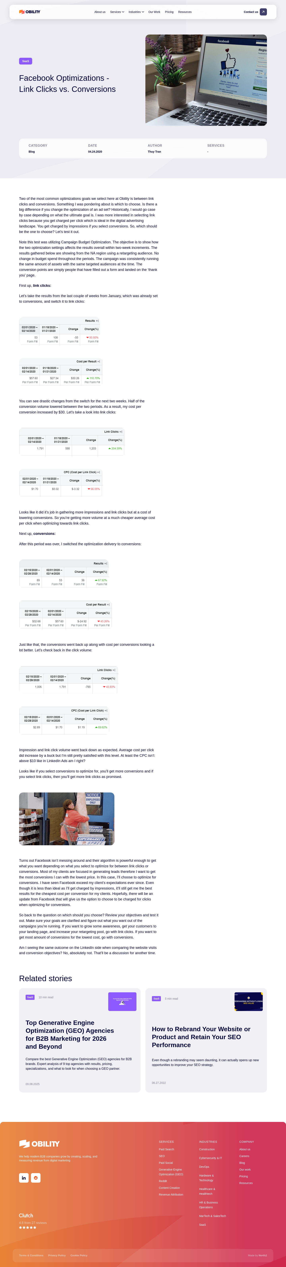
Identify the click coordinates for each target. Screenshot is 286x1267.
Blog (242, 1162)
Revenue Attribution (171, 1194)
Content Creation (169, 1187)
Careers (244, 1156)
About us (99, 11)
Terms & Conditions (31, 1255)
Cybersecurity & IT (210, 1158)
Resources (185, 11)
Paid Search (166, 1149)
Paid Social (166, 1162)
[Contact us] (256, 12)
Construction (207, 1149)
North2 (263, 1255)
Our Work (154, 11)
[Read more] (80, 1040)
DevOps (204, 1166)
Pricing (169, 11)
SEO (162, 1156)
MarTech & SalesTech (212, 1216)
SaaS (202, 1224)
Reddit (163, 1181)
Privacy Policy (57, 1255)
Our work (245, 1169)
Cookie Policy (79, 1255)
